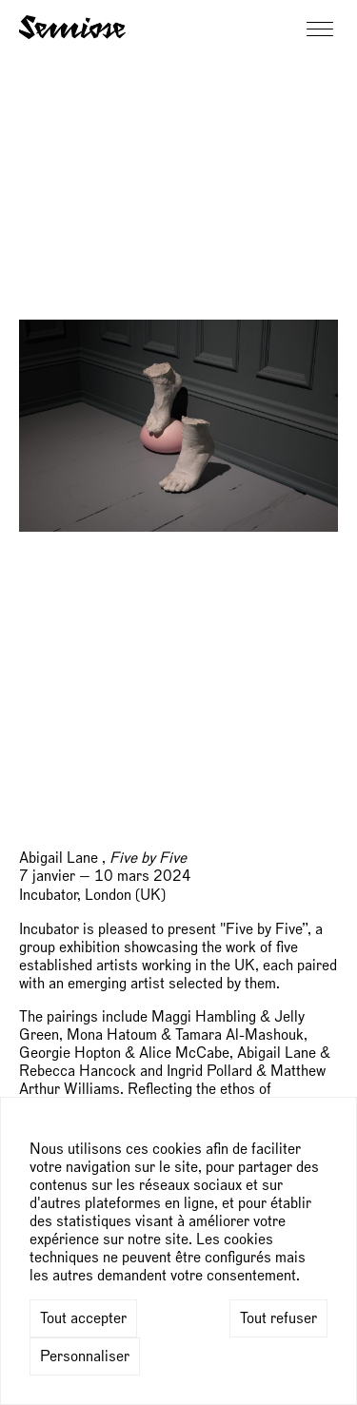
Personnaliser (84, 1356)
